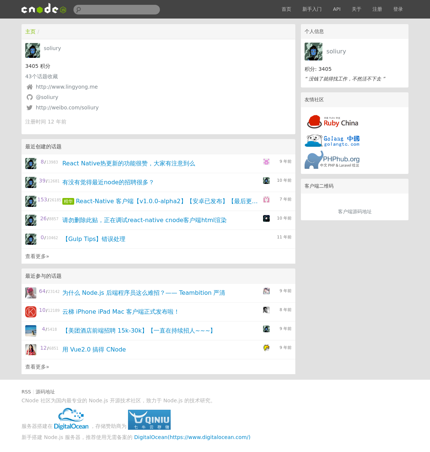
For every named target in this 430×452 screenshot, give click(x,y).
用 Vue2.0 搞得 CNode (94, 349)
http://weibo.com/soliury (67, 107)
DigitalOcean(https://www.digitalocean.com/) (192, 437)
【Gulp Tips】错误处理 (93, 239)
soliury (336, 51)
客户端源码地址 (355, 211)
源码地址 (45, 392)
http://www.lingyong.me (67, 87)
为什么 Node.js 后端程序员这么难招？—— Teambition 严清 (144, 292)
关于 (356, 9)
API (337, 9)
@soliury (47, 97)
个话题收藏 (41, 76)
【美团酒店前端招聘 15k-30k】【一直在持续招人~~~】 (139, 330)
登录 (398, 9)
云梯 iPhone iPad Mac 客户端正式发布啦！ (121, 311)
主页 (30, 31)
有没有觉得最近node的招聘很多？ (108, 182)
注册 (377, 9)
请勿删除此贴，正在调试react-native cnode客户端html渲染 (144, 220)
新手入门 (312, 9)
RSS (26, 392)
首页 (286, 9)
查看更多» (37, 256)
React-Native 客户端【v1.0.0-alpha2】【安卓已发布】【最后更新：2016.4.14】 (169, 201)
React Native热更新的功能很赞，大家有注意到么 (128, 163)
